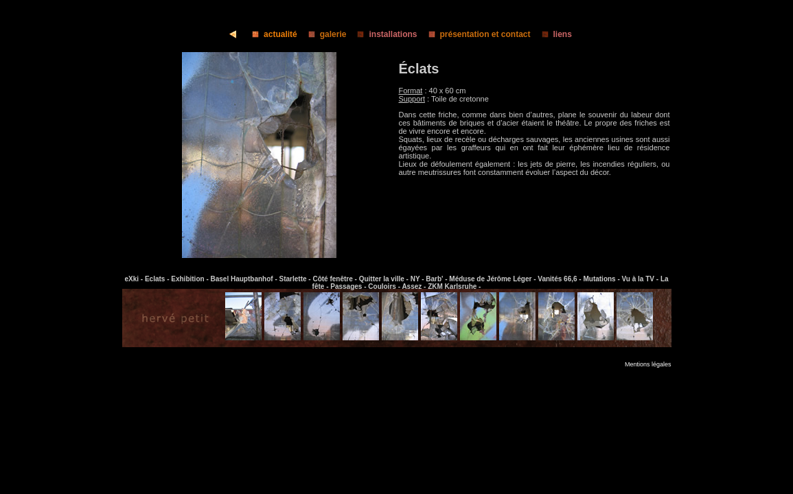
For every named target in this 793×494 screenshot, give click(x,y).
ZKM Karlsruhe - (454, 286)
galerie (323, 34)
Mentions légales (648, 364)
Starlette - (296, 279)
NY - (418, 279)
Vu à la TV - (641, 279)
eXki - (134, 279)
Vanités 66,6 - (560, 279)
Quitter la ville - (385, 279)
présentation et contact (475, 34)
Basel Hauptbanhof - (245, 279)
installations (383, 34)
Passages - (349, 286)
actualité (270, 34)
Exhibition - (190, 279)
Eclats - (158, 279)
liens (552, 34)
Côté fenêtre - (335, 279)
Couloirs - (385, 286)
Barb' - (437, 279)
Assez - (415, 286)
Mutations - (602, 279)
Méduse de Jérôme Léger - (493, 279)
